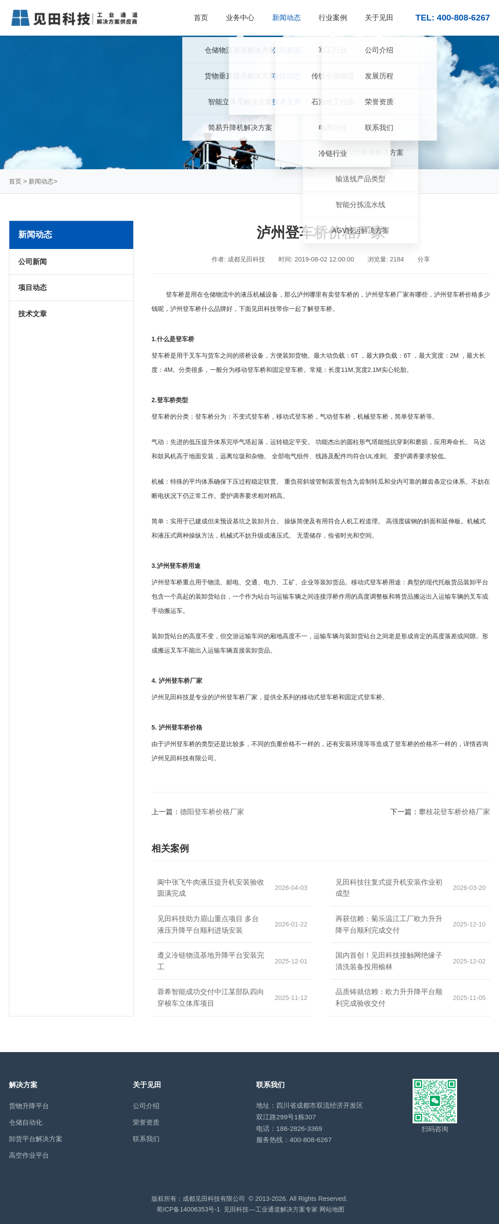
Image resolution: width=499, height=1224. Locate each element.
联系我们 (146, 1138)
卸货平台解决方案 (35, 1138)
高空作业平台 (29, 1155)
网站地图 (331, 1209)
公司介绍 (146, 1106)
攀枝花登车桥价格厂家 (454, 812)
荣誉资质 (146, 1122)
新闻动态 (41, 181)
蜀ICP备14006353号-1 (188, 1209)
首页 (15, 181)
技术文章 (32, 314)
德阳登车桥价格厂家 (212, 812)
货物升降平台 (29, 1106)
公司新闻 (32, 261)
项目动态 (32, 287)
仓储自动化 (25, 1122)
